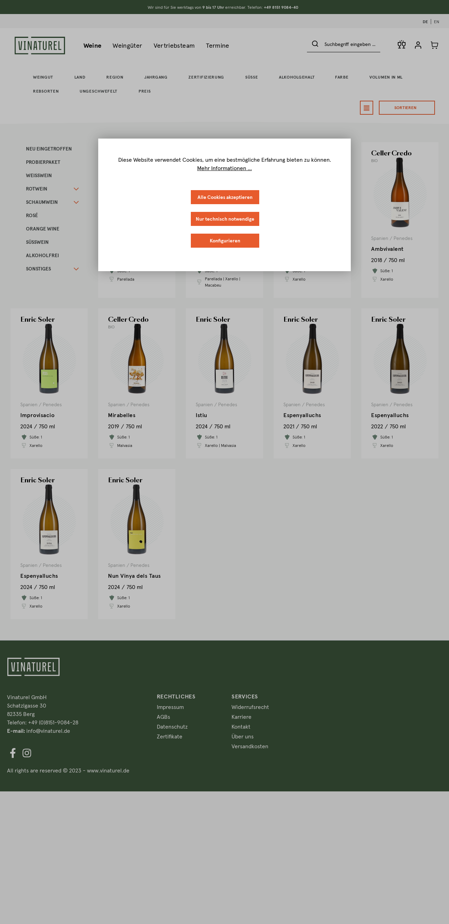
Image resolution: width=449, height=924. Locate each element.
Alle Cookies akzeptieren (225, 197)
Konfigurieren (225, 240)
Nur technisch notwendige (225, 219)
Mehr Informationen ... (224, 168)
